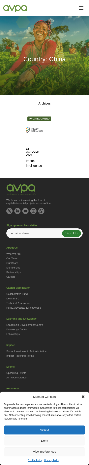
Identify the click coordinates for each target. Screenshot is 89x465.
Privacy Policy (51, 460)
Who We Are (13, 253)
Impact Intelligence (34, 163)
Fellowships (13, 334)
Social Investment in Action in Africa (26, 351)
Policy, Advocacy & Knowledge (23, 307)
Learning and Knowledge (21, 318)
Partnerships (13, 272)
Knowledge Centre (16, 329)
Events (10, 366)
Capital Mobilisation (18, 287)
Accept (44, 429)
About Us (12, 247)
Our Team (11, 258)
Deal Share (12, 298)
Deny (44, 440)
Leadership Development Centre (24, 324)
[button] (83, 397)
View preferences (44, 451)
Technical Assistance (18, 303)
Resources (12, 388)
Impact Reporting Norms (20, 355)
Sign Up (71, 233)
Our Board (12, 263)
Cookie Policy (35, 460)
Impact (10, 345)
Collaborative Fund (17, 293)
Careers (10, 276)
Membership (13, 267)
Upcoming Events (16, 372)
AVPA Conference (16, 377)
